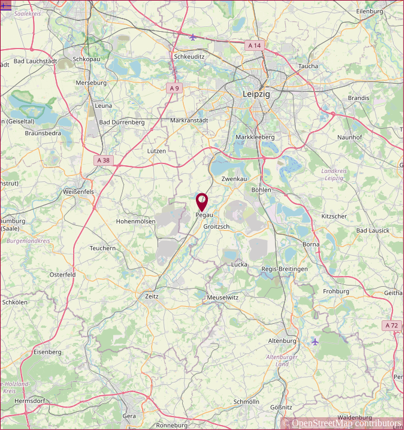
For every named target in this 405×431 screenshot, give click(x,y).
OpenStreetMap (322, 423)
